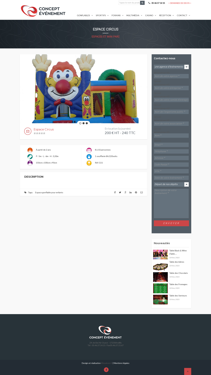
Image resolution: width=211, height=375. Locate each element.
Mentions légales (121, 363)
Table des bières (176, 262)
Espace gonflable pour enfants (49, 192)
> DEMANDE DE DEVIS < (179, 3)
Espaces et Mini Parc (106, 36)
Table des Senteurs (178, 295)
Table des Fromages (178, 284)
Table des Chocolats (178, 273)
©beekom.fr (106, 363)
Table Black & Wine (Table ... (178, 252)
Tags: (30, 192)
